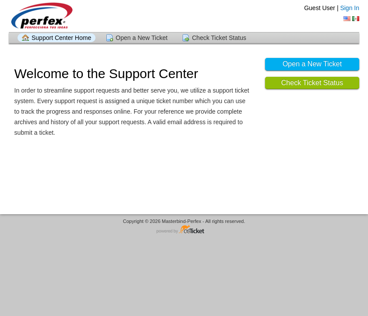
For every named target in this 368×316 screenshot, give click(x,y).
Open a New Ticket (141, 37)
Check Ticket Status (219, 37)
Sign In (349, 7)
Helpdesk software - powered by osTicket (184, 230)
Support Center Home (61, 37)
